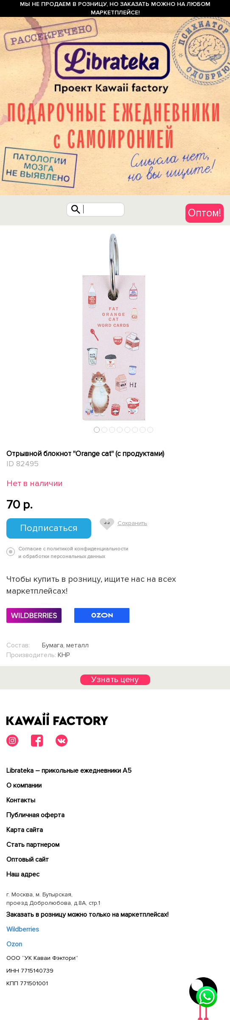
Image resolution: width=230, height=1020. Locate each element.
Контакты (20, 800)
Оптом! (204, 213)
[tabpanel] (115, 331)
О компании (24, 785)
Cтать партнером (32, 844)
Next (220, 427)
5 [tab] (127, 429)
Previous (10, 427)
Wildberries (22, 929)
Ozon (14, 944)
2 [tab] (104, 429)
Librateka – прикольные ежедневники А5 (69, 770)
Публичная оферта (35, 815)
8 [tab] (150, 429)
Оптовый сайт (27, 859)
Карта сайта (24, 830)
